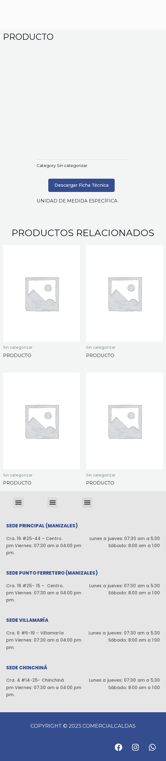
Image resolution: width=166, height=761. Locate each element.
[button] (19, 502)
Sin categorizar (72, 165)
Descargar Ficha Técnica (81, 185)
